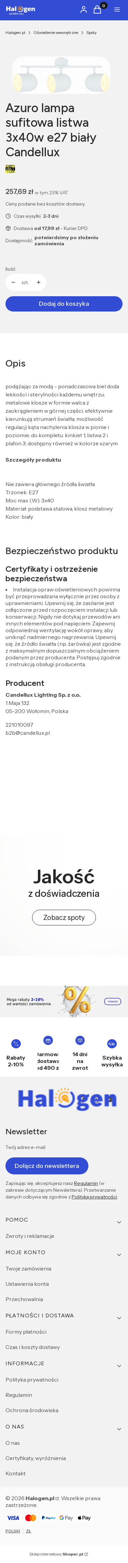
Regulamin (86, 1183)
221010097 (19, 724)
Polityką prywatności (94, 1197)
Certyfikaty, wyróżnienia (35, 1458)
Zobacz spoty (64, 917)
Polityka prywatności (31, 1379)
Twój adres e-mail (25, 1147)
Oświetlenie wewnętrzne (55, 32)
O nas (12, 1442)
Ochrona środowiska (31, 1410)
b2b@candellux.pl (27, 732)
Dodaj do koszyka (64, 303)
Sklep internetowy (56, 1554)
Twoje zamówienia (28, 1268)
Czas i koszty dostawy (32, 1347)
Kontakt (15, 1473)
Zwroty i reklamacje (29, 1235)
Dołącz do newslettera (47, 1165)
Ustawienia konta (27, 1283)
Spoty (91, 32)
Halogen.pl (15, 32)
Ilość (10, 269)
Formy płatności (25, 1331)
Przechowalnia (24, 1299)
